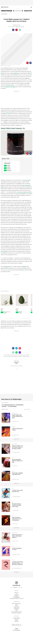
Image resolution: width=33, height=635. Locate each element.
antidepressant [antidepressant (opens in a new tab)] (16, 73)
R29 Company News (16, 603)
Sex (4, 356)
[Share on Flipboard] (20, 348)
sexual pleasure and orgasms (10, 86)
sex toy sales (8, 111)
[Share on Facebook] (13, 30)
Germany (16, 619)
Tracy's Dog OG (4, 251)
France (16, 620)
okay (8, 85)
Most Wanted (15, 356)
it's (6, 85)
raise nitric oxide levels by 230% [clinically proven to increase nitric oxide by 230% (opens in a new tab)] (25, 192)
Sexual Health (26, 356)
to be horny (11, 85)
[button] (16, 30)
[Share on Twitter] (16, 348)
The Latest (8, 356)
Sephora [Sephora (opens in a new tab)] (24, 266)
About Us (17, 592)
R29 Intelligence (16, 597)
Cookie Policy (16, 607)
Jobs (16, 593)
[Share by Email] (20, 30)
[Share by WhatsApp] (16, 352)
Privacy (16, 605)
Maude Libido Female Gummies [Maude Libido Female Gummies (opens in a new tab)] (11, 128)
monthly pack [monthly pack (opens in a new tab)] (6, 266)
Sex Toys (20, 356)
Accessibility (16, 608)
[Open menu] (31, 6)
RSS (16, 610)
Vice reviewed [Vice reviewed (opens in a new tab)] (26, 180)
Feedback (16, 596)
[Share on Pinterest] (16, 30)
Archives (16, 609)
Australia (16, 621)
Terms (16, 604)
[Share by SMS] (20, 352)
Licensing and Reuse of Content (17, 598)
